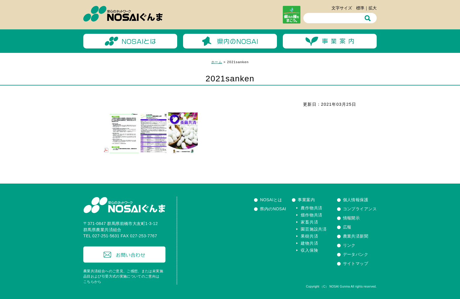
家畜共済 (309, 222)
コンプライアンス (360, 208)
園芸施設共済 (314, 229)
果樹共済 (309, 236)
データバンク (355, 254)
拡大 (372, 8)
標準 (360, 8)
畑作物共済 (311, 215)
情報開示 (351, 218)
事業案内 (306, 199)
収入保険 (309, 250)
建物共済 (309, 243)
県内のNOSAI (273, 208)
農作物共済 (311, 208)
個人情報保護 (355, 199)
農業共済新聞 (355, 236)
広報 (347, 227)
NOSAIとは (271, 199)
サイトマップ (355, 263)
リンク (349, 245)
